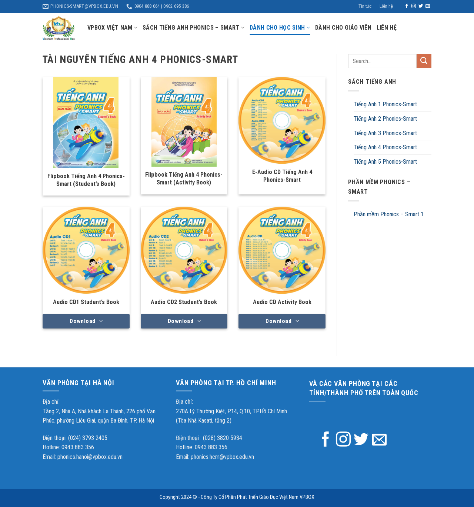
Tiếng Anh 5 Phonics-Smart (385, 161)
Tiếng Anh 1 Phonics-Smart (385, 104)
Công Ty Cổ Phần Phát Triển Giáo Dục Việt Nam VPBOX (257, 497)
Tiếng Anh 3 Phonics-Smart (385, 133)
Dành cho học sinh (280, 27)
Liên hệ (386, 6)
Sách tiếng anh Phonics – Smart (193, 27)
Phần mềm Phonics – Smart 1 (389, 214)
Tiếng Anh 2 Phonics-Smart (385, 118)
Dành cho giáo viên (343, 27)
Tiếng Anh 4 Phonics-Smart (385, 147)
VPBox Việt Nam (112, 27)
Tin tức (364, 6)
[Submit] (424, 61)
